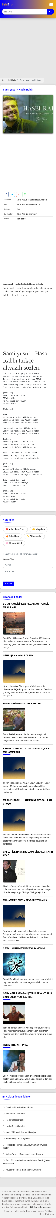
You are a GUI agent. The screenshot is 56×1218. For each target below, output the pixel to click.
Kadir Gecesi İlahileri (14, 1126)
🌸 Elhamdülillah (14, 543)
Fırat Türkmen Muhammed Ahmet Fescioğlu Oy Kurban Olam (26, 1162)
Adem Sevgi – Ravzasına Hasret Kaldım (23, 1154)
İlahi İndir (12, 80)
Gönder (8, 583)
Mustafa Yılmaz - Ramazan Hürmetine (22, 1170)
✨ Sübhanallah (34, 536)
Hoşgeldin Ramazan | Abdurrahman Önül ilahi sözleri (25, 1146)
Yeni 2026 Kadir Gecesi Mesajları (19, 1132)
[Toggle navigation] (51, 4)
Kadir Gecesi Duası (13, 1120)
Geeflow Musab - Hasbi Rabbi (18, 1107)
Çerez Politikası (46, 1214)
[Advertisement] (28, 50)
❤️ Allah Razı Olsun (15, 529)
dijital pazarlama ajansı (40, 1207)
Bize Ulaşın (31, 1211)
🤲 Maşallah (38, 529)
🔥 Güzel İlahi (12, 536)
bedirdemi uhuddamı (14, 1113)
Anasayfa (8, 1211)
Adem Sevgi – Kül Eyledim (16, 1138)
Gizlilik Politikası (45, 1211)
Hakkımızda (19, 1211)
